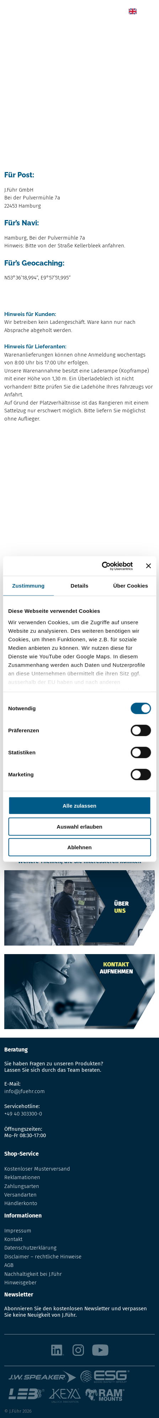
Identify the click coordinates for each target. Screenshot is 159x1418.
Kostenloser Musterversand (37, 1169)
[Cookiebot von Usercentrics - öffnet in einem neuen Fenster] (101, 566)
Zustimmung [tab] (28, 586)
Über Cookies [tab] (130, 586)
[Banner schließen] (148, 565)
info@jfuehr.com (24, 1091)
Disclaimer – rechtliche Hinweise (42, 1256)
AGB (9, 1265)
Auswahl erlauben (79, 826)
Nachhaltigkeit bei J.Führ (33, 1274)
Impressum (17, 1230)
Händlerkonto (20, 1203)
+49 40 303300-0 (23, 1114)
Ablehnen (79, 847)
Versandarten (20, 1195)
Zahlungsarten (21, 1186)
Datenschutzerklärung (30, 1248)
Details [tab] (80, 586)
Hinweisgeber (20, 1282)
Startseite (15, 31)
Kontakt (13, 1239)
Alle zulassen (79, 806)
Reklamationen (22, 1177)
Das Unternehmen (52, 31)
